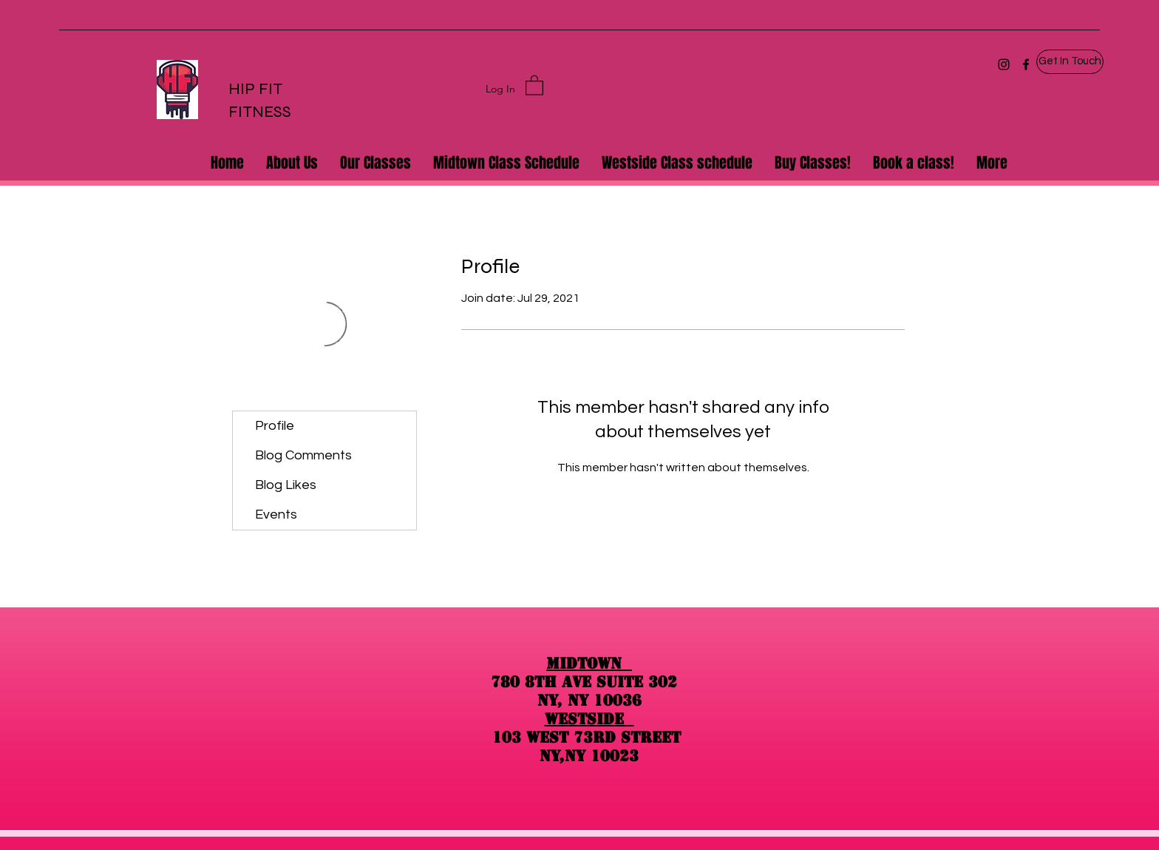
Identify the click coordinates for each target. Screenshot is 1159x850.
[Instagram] (1003, 64)
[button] (1070, 62)
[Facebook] (1026, 64)
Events (276, 514)
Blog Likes (285, 485)
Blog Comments (303, 455)
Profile (274, 426)
